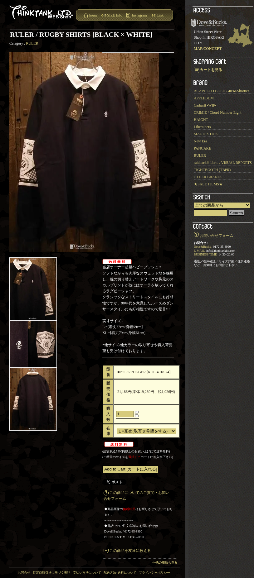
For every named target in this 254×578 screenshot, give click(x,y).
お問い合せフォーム (216, 235)
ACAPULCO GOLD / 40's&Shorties (221, 91)
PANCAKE (202, 148)
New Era (200, 141)
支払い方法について (87, 572)
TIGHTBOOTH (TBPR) (212, 170)
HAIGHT (201, 119)
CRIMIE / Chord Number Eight (218, 112)
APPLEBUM (204, 98)
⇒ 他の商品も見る (165, 562)
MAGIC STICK (206, 134)
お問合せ (24, 572)
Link (160, 15)
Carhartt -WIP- (205, 105)
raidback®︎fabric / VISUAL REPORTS (223, 162)
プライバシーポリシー (154, 572)
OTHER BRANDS (208, 177)
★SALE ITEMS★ (208, 184)
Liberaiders (202, 127)
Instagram (139, 15)
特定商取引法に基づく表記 (51, 572)
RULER (32, 43)
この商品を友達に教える (130, 550)
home (93, 15)
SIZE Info (114, 15)
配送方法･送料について (120, 572)
